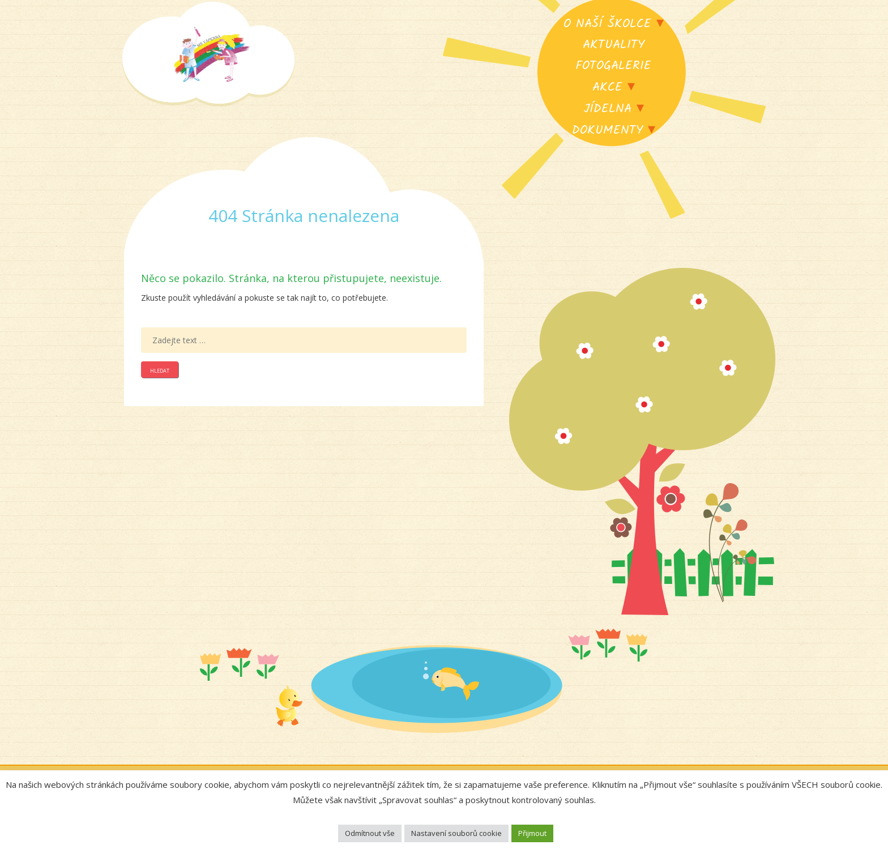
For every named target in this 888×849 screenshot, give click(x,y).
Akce (607, 87)
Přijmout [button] (532, 833)
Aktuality (613, 45)
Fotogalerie (613, 66)
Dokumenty (607, 130)
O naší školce (607, 24)
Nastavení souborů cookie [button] (456, 833)
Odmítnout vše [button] (370, 833)
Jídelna (607, 109)
